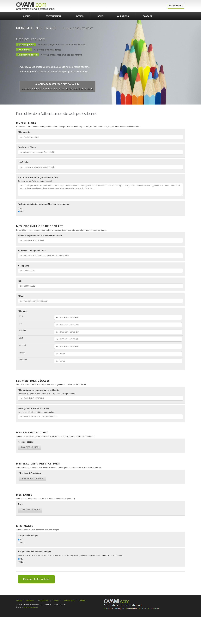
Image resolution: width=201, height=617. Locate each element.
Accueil (27, 16)
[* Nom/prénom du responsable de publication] (100, 398)
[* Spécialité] (100, 167)
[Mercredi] (118, 332)
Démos (79, 16)
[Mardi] (118, 324)
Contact (82, 601)
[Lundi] (118, 317)
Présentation (54, 16)
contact (147, 16)
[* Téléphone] (100, 270)
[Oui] (19, 208)
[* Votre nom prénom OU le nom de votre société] (100, 240)
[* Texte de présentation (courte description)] (100, 189)
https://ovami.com (31, 607)
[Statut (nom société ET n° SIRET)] (100, 416)
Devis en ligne (69, 601)
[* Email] (100, 301)
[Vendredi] (118, 346)
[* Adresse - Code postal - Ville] (100, 255)
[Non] (19, 211)
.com (31, 4)
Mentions (30, 601)
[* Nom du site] (100, 137)
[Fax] (100, 286)
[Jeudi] (118, 339)
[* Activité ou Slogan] (100, 152)
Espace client (176, 5)
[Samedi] (118, 353)
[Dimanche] (118, 361)
